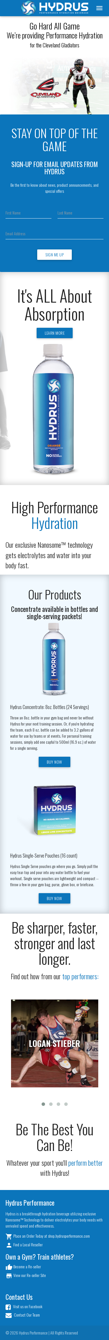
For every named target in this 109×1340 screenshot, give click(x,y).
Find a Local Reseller (24, 1245)
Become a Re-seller (23, 1267)
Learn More (55, 333)
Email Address (15, 233)
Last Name (65, 213)
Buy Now (54, 762)
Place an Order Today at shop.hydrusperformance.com (48, 1236)
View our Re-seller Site (26, 1275)
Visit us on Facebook (24, 1306)
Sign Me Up (54, 254)
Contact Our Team (23, 1315)
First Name (13, 213)
